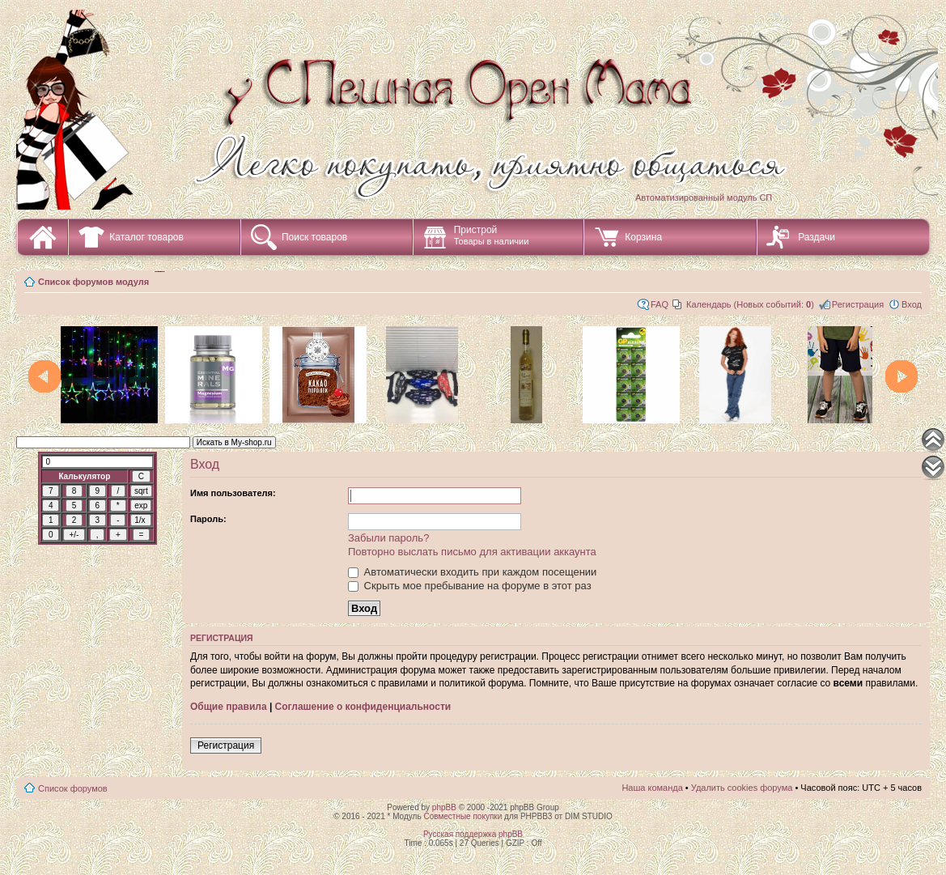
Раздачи (816, 237)
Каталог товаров (146, 237)
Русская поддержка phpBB (473, 834)
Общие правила (228, 706)
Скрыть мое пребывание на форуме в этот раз (470, 586)
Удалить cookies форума (742, 787)
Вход (911, 304)
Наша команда (651, 787)
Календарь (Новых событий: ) (750, 304)
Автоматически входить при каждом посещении (472, 572)
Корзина (643, 237)
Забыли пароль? (388, 538)
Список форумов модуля (93, 282)
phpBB (444, 807)
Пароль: (208, 519)
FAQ (659, 304)
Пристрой (491, 235)
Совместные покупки (462, 816)
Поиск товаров (314, 237)
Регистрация (858, 304)
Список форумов (73, 788)
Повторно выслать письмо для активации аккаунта (472, 552)
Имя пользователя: (233, 493)
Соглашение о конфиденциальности (363, 706)
